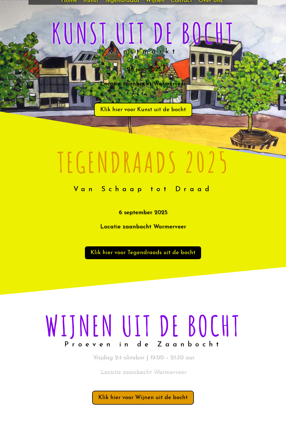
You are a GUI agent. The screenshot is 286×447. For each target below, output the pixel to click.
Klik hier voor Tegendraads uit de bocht (143, 253)
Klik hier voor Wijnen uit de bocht (143, 397)
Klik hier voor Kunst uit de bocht (143, 110)
